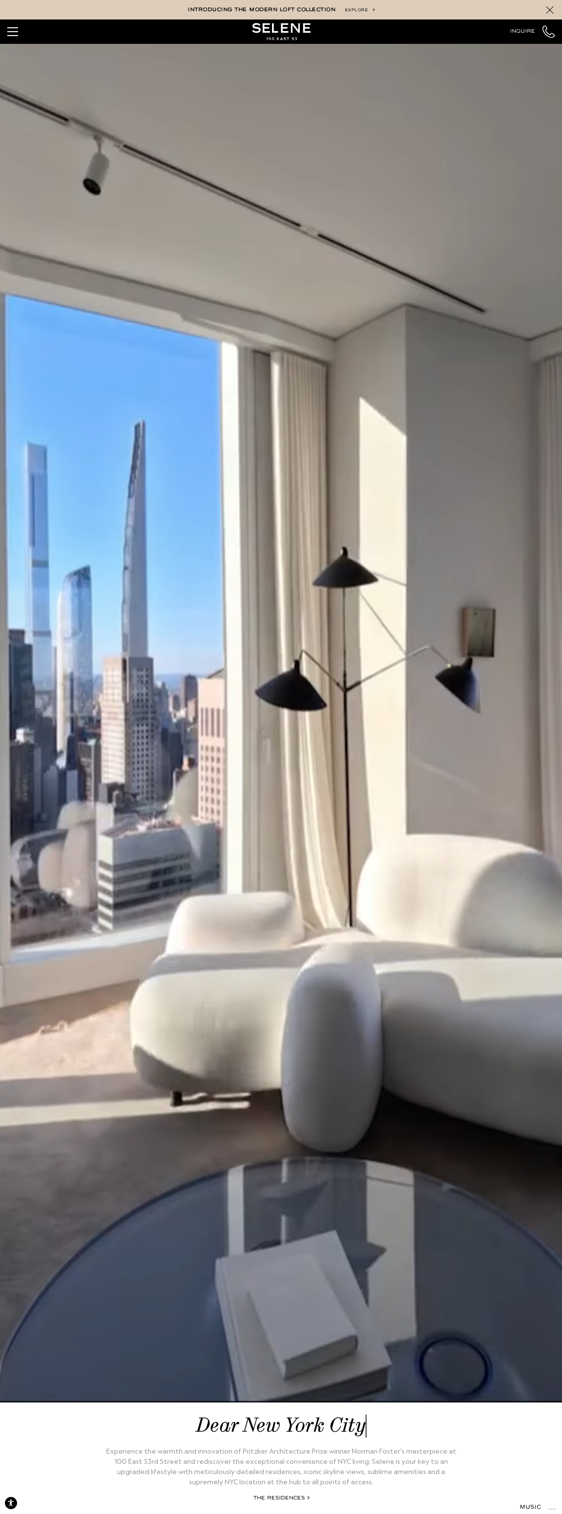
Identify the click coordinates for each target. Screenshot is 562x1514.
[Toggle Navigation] (12, 31)
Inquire (522, 31)
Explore (359, 10)
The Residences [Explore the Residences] (281, 1498)
